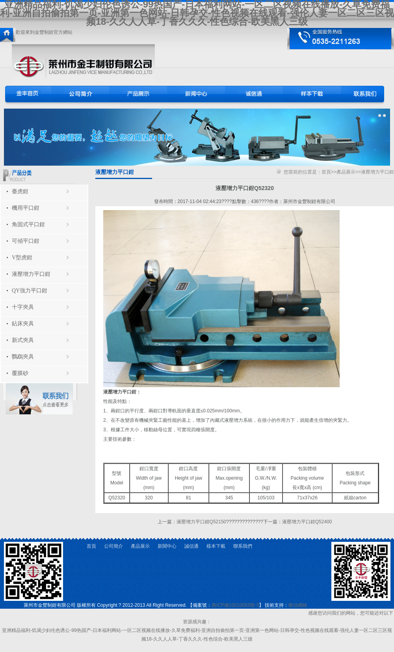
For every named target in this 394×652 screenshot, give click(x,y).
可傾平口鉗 (25, 241)
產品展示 (345, 172)
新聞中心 (167, 546)
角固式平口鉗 (28, 224)
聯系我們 (242, 546)
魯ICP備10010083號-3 (235, 605)
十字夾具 (23, 307)
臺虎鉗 (20, 191)
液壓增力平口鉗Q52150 (202, 522)
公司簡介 (113, 546)
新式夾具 (23, 340)
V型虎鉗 (22, 257)
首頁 (326, 172)
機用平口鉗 (25, 208)
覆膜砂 (20, 373)
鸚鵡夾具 (23, 357)
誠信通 (191, 546)
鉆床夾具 (23, 324)
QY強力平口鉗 (29, 291)
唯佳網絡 (297, 605)
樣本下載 (215, 546)
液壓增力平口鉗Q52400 (307, 522)
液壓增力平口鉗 (31, 274)
